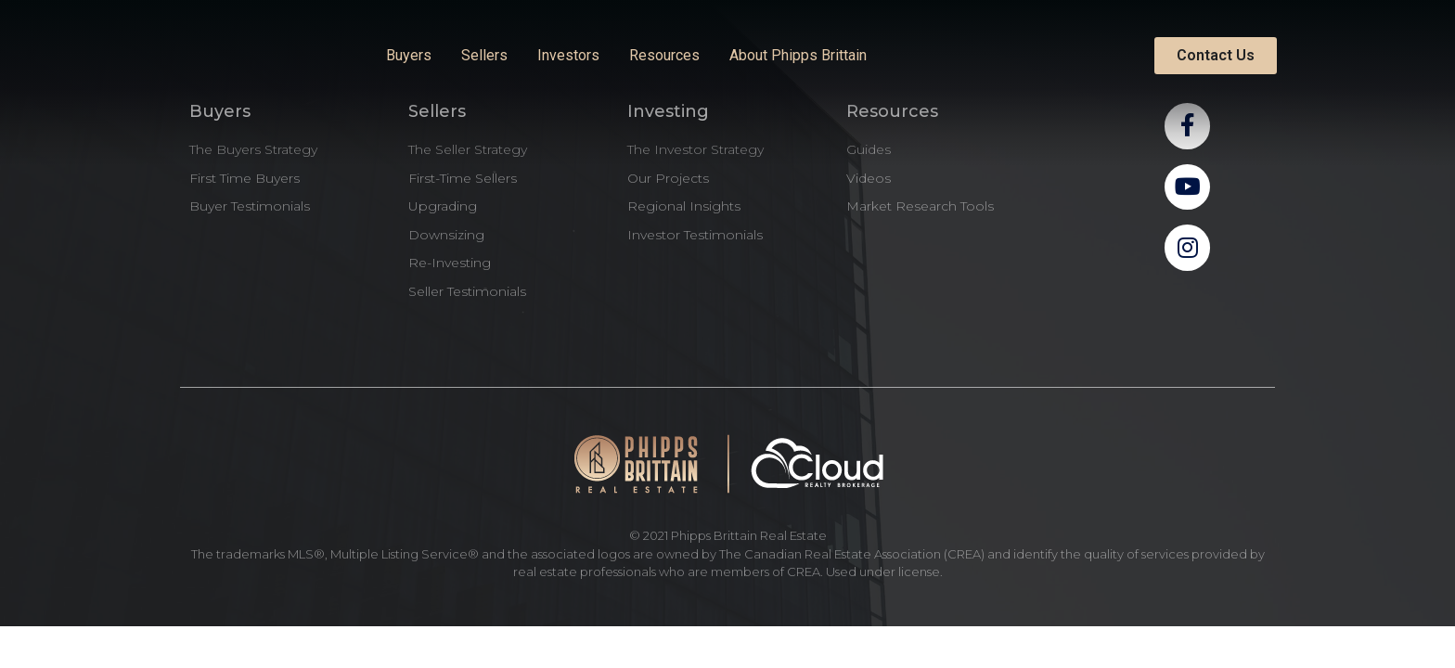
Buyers (408, 55)
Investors (568, 55)
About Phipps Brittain (798, 55)
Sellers (484, 55)
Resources (664, 55)
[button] (1215, 55)
